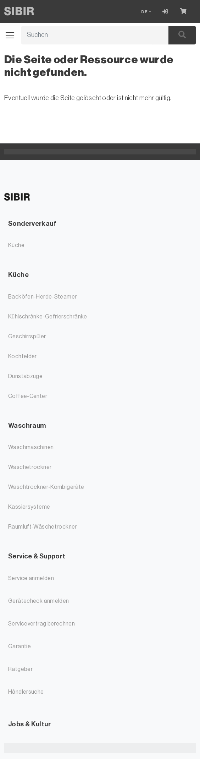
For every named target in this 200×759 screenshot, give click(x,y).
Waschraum (27, 425)
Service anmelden (31, 578)
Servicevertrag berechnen (41, 624)
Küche (16, 245)
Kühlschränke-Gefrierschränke (47, 317)
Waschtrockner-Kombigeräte (46, 487)
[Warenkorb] (185, 11)
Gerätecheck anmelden (38, 601)
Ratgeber (20, 669)
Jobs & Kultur (29, 724)
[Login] (165, 11)
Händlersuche (26, 692)
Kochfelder (22, 356)
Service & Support (36, 556)
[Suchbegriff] (86, 35)
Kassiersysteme (29, 507)
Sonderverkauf (32, 223)
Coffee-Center (27, 396)
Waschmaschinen (31, 447)
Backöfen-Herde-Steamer (42, 297)
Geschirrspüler (27, 336)
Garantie (19, 646)
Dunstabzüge (25, 376)
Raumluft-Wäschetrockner (42, 527)
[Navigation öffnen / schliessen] (12, 35)
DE (144, 12)
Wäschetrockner (29, 467)
